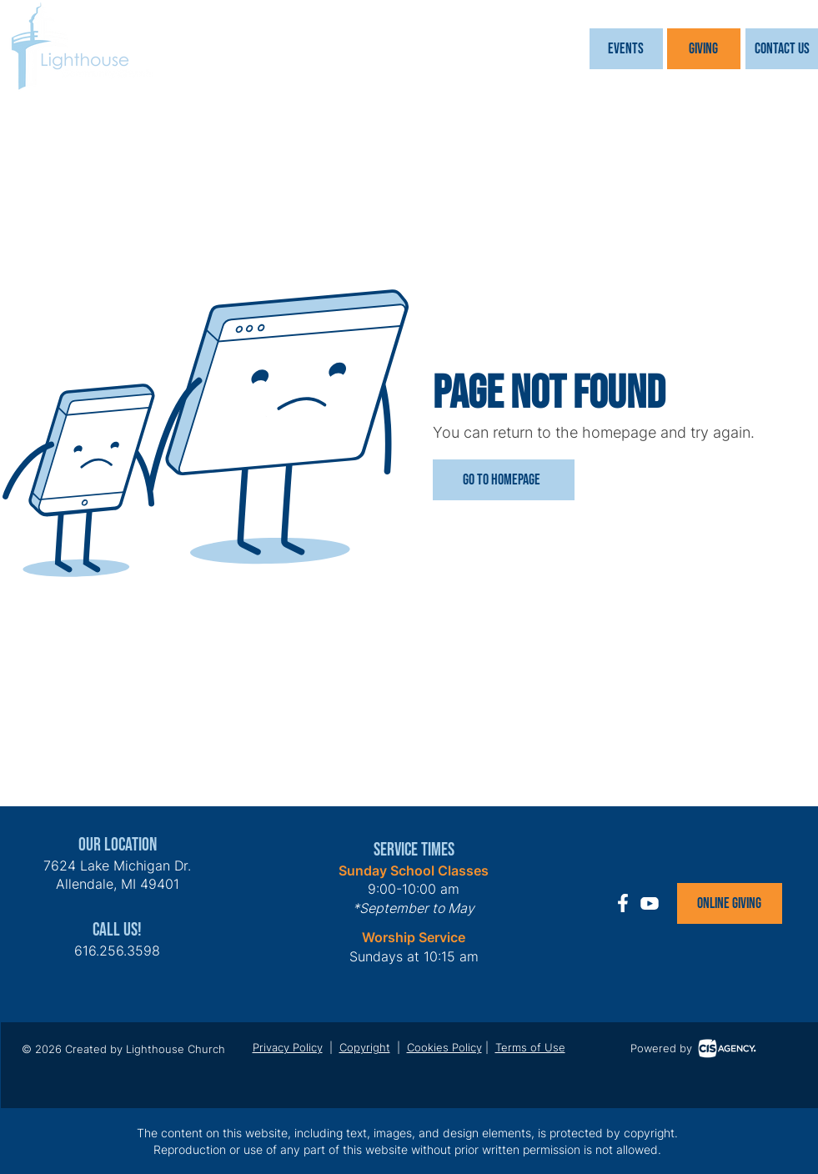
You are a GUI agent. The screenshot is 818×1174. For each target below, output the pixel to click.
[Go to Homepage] (504, 479)
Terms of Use (530, 1047)
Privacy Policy (288, 1047)
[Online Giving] (729, 903)
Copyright (364, 1047)
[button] (626, 48)
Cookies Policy (444, 1047)
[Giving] (703, 48)
